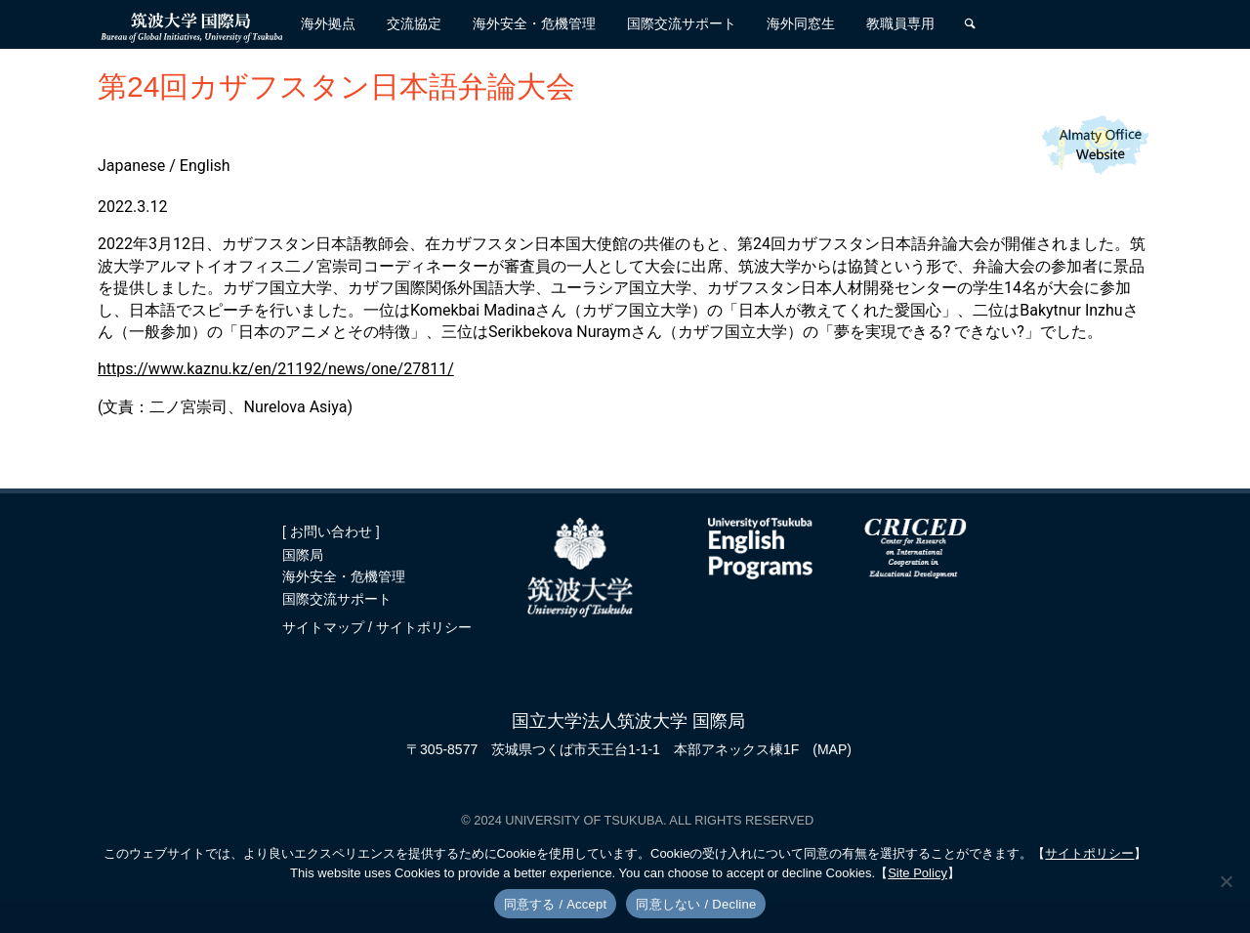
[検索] (969, 24)
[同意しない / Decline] (1225, 881)
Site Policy (917, 873)
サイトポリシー (424, 627)
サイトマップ (325, 627)
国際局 (302, 555)
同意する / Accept (555, 904)
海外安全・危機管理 (343, 576)
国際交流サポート (337, 599)
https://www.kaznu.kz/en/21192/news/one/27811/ (276, 369)
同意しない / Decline (696, 904)
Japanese (131, 165)
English (205, 165)
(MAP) (832, 749)
